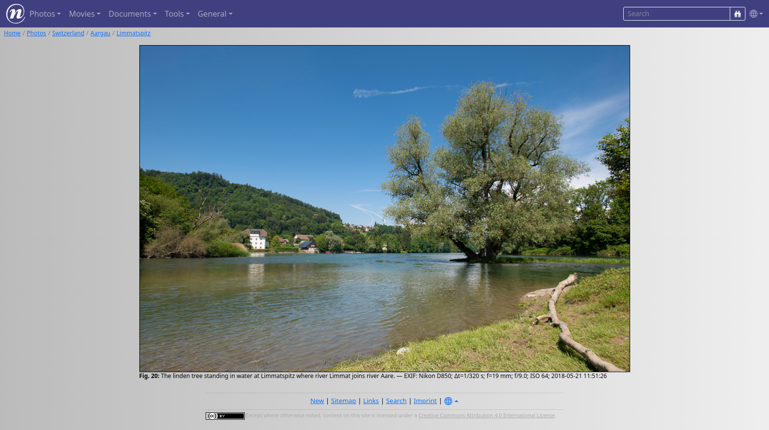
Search (396, 400)
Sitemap (343, 400)
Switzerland (68, 33)
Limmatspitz (134, 33)
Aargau (100, 33)
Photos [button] (42, 13)
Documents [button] (129, 13)
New (317, 400)
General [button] (212, 13)
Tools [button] (174, 13)
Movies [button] (82, 13)
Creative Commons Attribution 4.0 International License (487, 415)
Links (371, 400)
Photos (36, 33)
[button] (754, 14)
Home (12, 33)
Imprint (425, 400)
